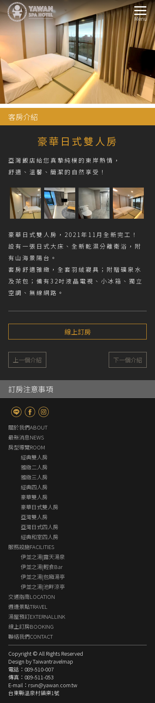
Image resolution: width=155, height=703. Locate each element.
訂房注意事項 (30, 388)
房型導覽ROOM (26, 447)
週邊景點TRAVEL (28, 606)
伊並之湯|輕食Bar (42, 567)
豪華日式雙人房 (39, 507)
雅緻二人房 (34, 467)
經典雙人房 (34, 457)
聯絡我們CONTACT (30, 636)
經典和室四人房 (39, 537)
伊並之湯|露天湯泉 (43, 557)
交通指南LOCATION (31, 596)
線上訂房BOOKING (31, 626)
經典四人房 (34, 487)
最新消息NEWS (26, 437)
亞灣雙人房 (34, 517)
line (16, 411)
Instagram (43, 411)
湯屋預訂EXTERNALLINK (36, 616)
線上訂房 (77, 332)
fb (30, 411)
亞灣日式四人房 (39, 527)
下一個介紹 (127, 360)
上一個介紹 (27, 360)
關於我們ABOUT (28, 427)
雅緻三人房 (34, 477)
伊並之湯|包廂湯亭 (43, 577)
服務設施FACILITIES (31, 547)
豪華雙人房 (34, 497)
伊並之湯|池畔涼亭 (43, 587)
